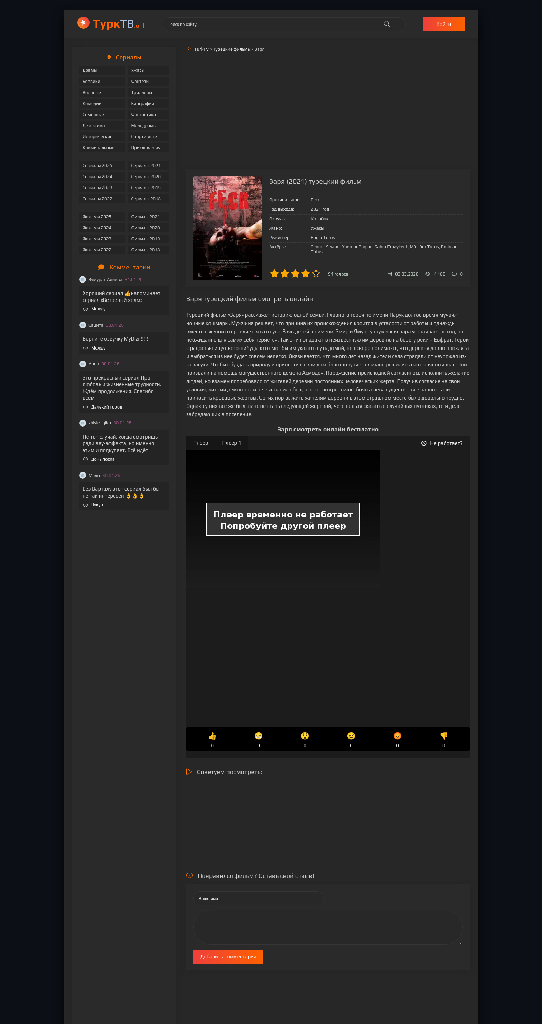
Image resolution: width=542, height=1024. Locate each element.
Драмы (90, 70)
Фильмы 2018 (145, 249)
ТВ (118, 23)
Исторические (97, 136)
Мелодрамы (143, 125)
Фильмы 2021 (145, 216)
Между (94, 309)
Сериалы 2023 (97, 187)
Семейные (93, 114)
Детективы (94, 125)
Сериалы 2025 (97, 165)
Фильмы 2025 (97, 216)
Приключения (145, 147)
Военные (92, 92)
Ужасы (137, 70)
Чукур (93, 505)
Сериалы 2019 (146, 187)
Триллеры (141, 92)
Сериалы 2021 (146, 165)
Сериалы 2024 (97, 176)
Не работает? (442, 443)
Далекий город (102, 407)
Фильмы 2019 (145, 238)
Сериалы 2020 (146, 176)
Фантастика (143, 114)
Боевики (91, 81)
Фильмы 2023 (97, 238)
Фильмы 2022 (97, 249)
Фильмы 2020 (145, 227)
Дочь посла (99, 459)
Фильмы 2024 (97, 227)
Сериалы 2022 (97, 198)
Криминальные (98, 147)
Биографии (142, 103)
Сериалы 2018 (146, 198)
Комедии (92, 103)
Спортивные (144, 136)
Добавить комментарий (228, 956)
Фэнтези (140, 81)
